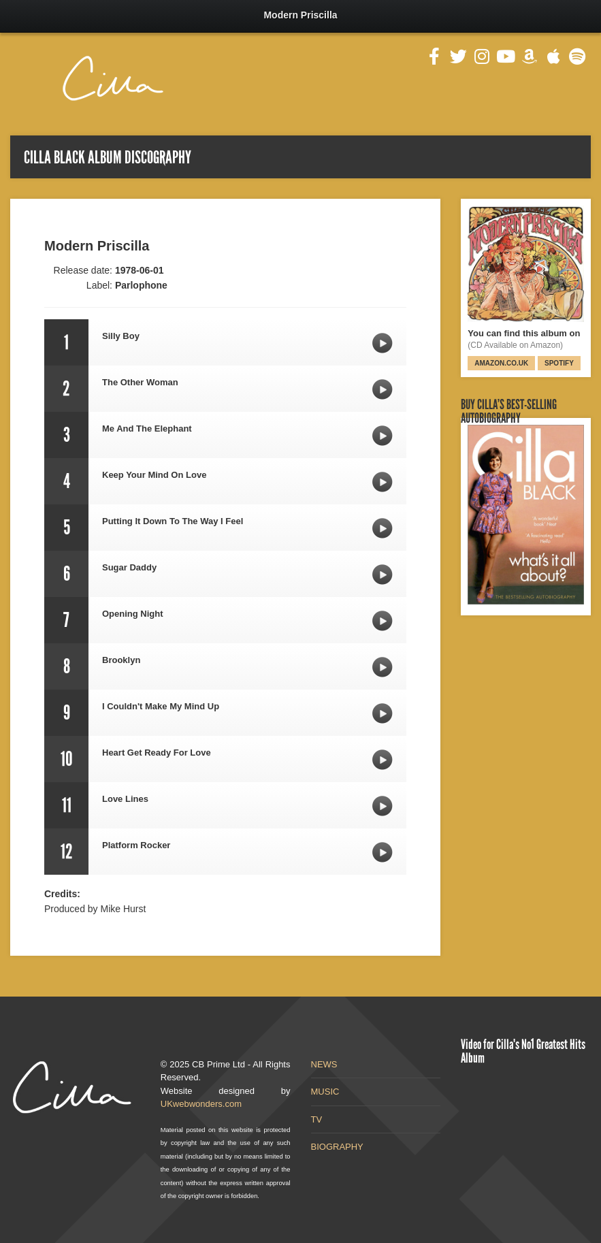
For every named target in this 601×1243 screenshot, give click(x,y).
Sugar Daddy (382, 574)
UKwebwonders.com (201, 1104)
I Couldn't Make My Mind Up (382, 713)
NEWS (324, 1064)
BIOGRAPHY (337, 1147)
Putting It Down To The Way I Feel (382, 528)
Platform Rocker (382, 852)
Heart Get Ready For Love (382, 759)
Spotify (559, 363)
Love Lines (382, 806)
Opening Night (382, 621)
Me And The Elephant (382, 435)
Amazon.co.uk (501, 363)
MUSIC (325, 1091)
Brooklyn (382, 667)
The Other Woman (382, 389)
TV (317, 1119)
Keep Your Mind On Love (382, 482)
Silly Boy (382, 343)
